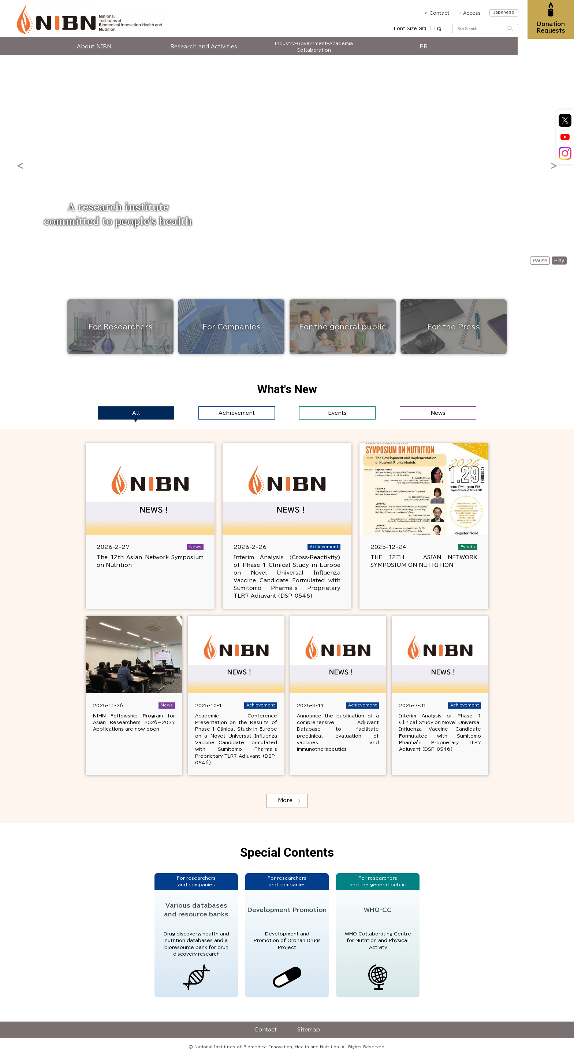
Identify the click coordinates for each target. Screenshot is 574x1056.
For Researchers (120, 326)
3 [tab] (296, 259)
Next (554, 165)
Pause (540, 260)
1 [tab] (274, 258)
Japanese (501, 12)
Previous (19, 165)
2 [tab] (285, 259)
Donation (549, 28)
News (438, 413)
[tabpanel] (287, 165)
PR (452, 50)
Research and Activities (232, 50)
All (136, 413)
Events (337, 413)
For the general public (342, 326)
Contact (436, 13)
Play (559, 260)
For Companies (231, 326)
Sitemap (308, 1029)
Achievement (237, 413)
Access (469, 13)
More (285, 800)
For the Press (453, 326)
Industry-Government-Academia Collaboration (342, 50)
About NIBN (122, 50)
